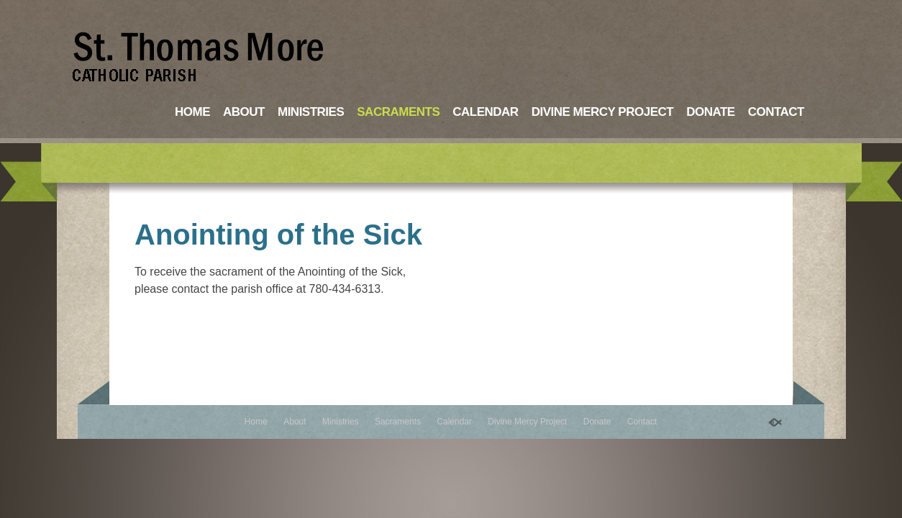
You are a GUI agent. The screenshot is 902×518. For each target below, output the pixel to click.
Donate (710, 112)
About (244, 112)
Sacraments (398, 112)
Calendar (485, 112)
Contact (776, 112)
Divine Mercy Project (603, 112)
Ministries (311, 112)
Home (192, 112)
